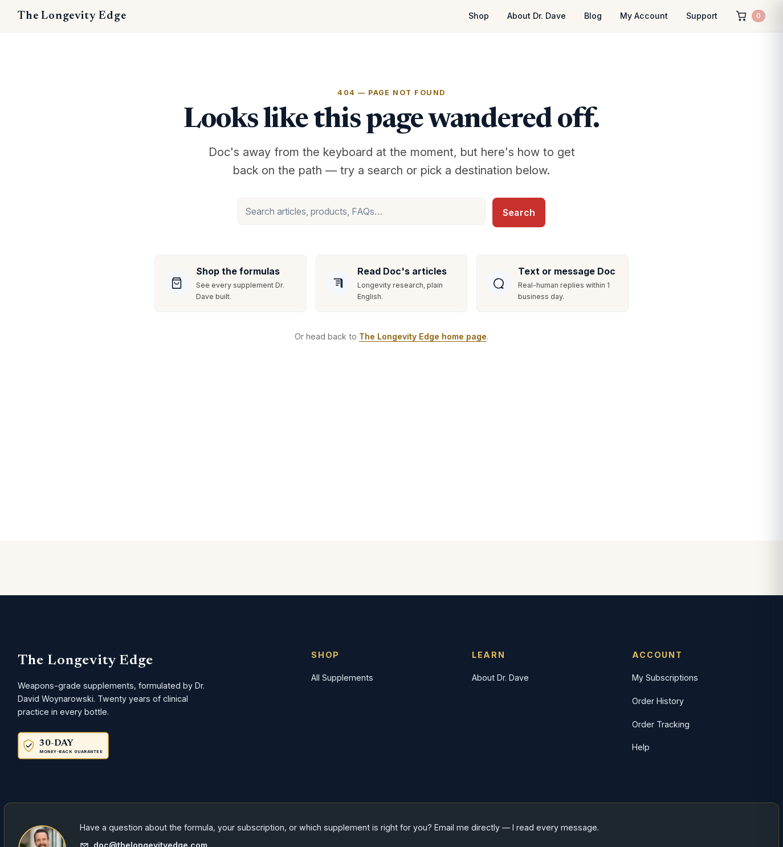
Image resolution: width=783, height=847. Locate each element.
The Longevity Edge (72, 16)
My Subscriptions (665, 677)
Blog (593, 16)
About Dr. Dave (536, 16)
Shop (478, 16)
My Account (644, 16)
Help (641, 747)
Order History (658, 701)
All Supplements (342, 677)
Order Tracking (661, 724)
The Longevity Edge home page (423, 336)
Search (519, 212)
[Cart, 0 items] (750, 16)
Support (701, 16)
